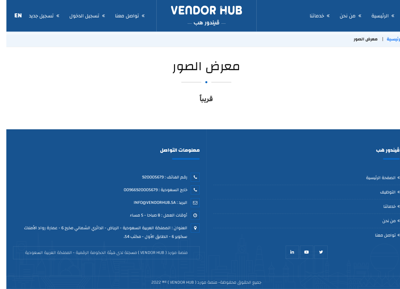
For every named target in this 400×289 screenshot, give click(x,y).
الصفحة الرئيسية (374, 178)
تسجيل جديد (35, 15)
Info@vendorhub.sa (148, 202)
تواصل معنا (121, 15)
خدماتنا (310, 15)
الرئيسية (373, 15)
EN (12, 15)
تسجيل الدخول (78, 15)
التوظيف (381, 192)
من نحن (341, 15)
